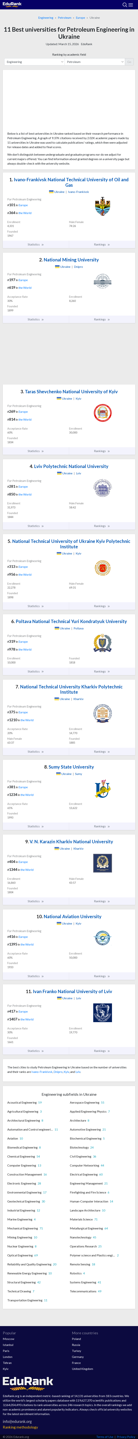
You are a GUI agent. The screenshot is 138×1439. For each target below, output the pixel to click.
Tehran (7, 1362)
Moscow (8, 1338)
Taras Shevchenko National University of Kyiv (69, 391)
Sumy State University (69, 767)
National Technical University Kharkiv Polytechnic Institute (69, 689)
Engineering (45, 17)
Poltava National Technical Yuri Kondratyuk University (69, 621)
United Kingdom (82, 1368)
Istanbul (8, 1344)
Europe (80, 17)
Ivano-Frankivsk (41, 1071)
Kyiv (66, 1071)
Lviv (77, 1071)
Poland (76, 1338)
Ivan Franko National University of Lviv (69, 991)
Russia (76, 1344)
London (7, 1356)
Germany (78, 1356)
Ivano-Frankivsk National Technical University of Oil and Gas (69, 182)
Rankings (102, 244)
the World (25, 213)
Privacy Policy (126, 1436)
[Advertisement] (69, 102)
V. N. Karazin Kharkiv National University (69, 841)
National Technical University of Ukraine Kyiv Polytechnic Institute (69, 543)
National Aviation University (69, 916)
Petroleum (64, 17)
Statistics (36, 244)
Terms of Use (104, 1436)
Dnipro (58, 1071)
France (76, 1362)
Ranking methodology (20, 1427)
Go (129, 61)
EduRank (86, 44)
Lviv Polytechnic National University (69, 466)
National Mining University (69, 259)
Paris (6, 1350)
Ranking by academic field (69, 54)
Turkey (76, 1350)
